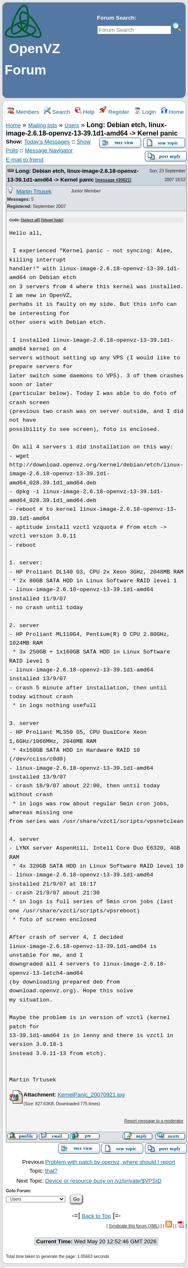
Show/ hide (52, 220)
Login (145, 112)
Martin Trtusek (34, 191)
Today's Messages (47, 141)
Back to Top (96, 1216)
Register (114, 112)
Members (23, 112)
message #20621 (113, 180)
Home (172, 112)
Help (84, 112)
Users (71, 125)
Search (57, 112)
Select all (30, 220)
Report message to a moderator (153, 1121)
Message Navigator (49, 150)
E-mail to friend (25, 159)
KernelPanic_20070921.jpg (90, 1094)
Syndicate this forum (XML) (134, 1226)
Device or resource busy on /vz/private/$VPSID (103, 1181)
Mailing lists (42, 125)
